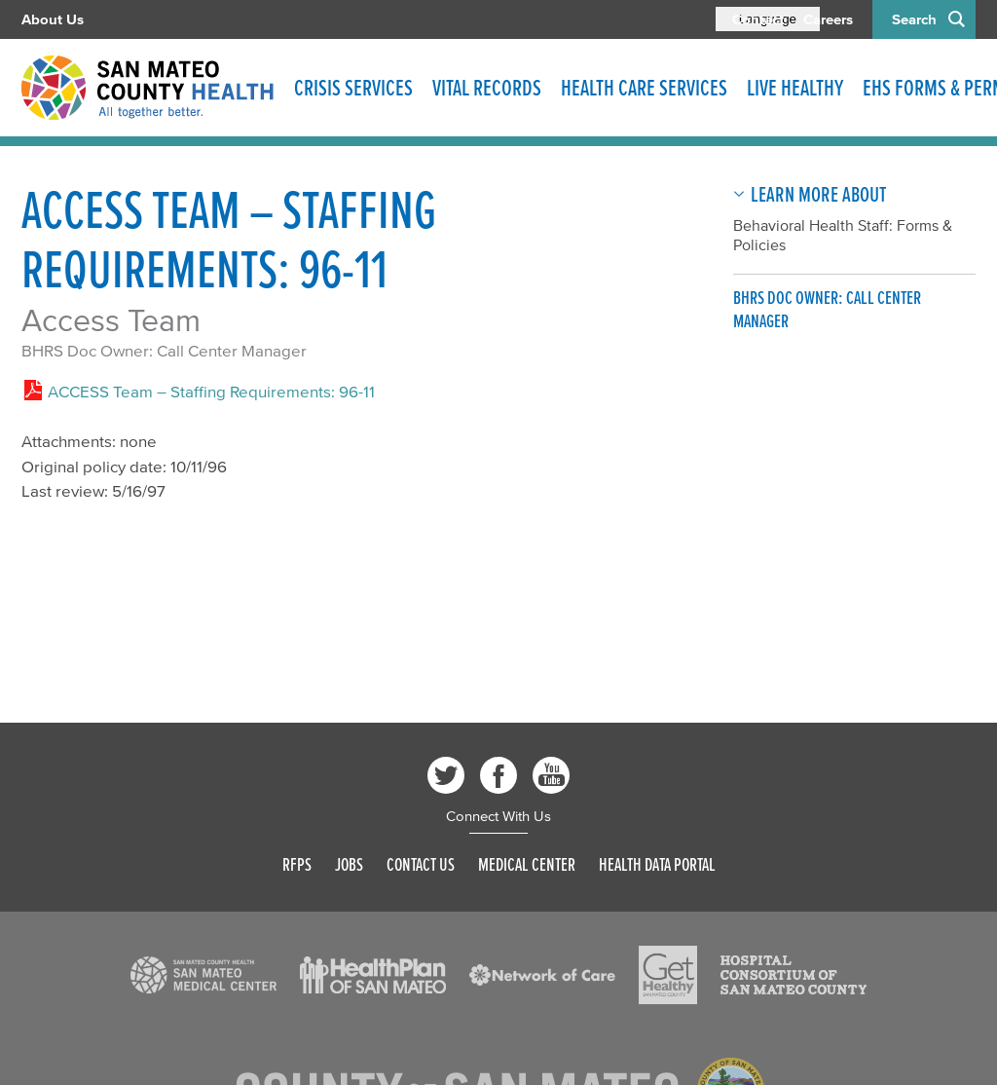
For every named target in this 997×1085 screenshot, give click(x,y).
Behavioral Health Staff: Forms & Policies (842, 234)
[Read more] (203, 974)
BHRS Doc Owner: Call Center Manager (164, 350)
